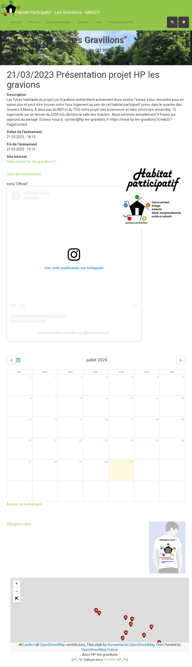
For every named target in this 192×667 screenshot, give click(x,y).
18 (157, 419)
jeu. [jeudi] (96, 372)
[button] (126, 632)
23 (106, 440)
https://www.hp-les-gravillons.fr (31, 162)
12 (182, 398)
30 (55, 377)
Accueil (15, 22)
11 (157, 398)
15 (80, 419)
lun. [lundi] (19, 372)
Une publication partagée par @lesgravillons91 (74, 333)
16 (106, 419)
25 (157, 440)
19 (182, 419)
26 (182, 440)
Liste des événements (24, 174)
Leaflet (26, 645)
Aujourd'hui (18, 360)
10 (131, 398)
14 (55, 419)
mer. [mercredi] (70, 372)
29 (29, 377)
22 (80, 440)
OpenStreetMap (52, 645)
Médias (84, 22)
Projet (34, 22)
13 (29, 419)
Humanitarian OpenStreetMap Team (136, 645)
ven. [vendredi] (121, 372)
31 (131, 462)
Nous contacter (121, 22)
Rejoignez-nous (19, 524)
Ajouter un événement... (25, 504)
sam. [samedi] (147, 372)
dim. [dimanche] (172, 372)
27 (29, 462)
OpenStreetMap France (99, 650)
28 (55, 462)
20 (29, 440)
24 (131, 440)
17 (131, 419)
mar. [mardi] (45, 372)
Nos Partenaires (59, 22)
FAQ (98, 22)
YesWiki (110, 660)
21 (55, 440)
